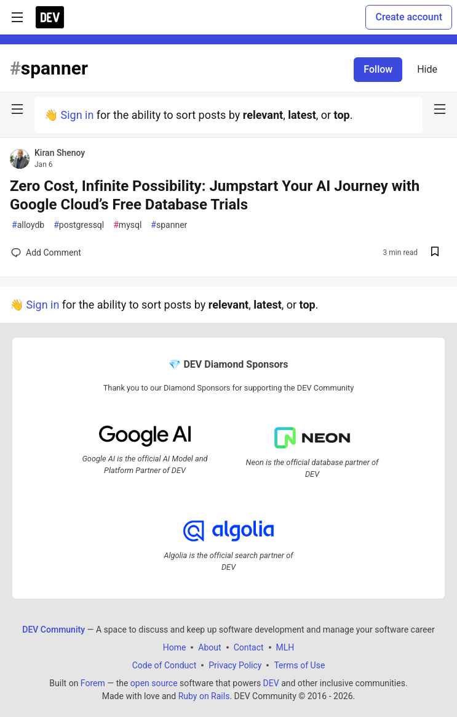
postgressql (79, 225)
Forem (93, 682)
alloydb (28, 225)
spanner (169, 225)
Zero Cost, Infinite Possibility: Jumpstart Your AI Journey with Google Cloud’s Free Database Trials (214, 195)
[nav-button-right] (439, 109)
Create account (408, 17)
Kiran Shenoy (59, 153)
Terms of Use (299, 665)
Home (174, 647)
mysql (127, 225)
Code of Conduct (164, 665)
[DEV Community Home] (49, 17)
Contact (249, 647)
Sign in (76, 114)
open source (154, 682)
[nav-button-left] (17, 109)
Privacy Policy (235, 665)
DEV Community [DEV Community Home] (53, 629)
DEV (271, 682)
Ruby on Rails (204, 695)
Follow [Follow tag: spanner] (378, 69)
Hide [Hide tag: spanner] (427, 69)
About (209, 647)
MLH (285, 647)
